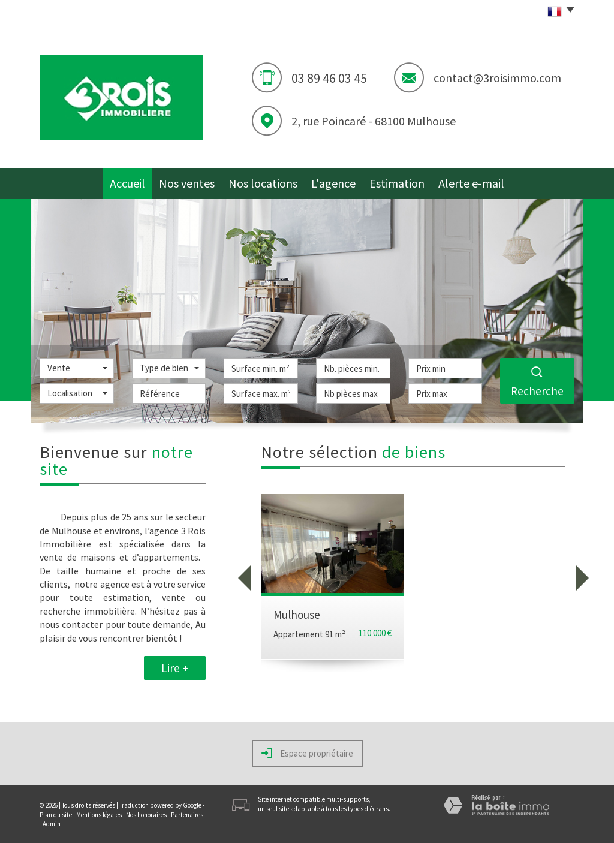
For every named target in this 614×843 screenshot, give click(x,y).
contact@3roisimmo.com (497, 77)
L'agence (339, 180)
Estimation (406, 180)
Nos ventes (190, 180)
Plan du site (56, 813)
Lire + (174, 667)
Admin (52, 822)
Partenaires (187, 813)
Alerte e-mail (479, 180)
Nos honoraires (146, 813)
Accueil (125, 180)
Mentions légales (99, 813)
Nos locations (266, 180)
